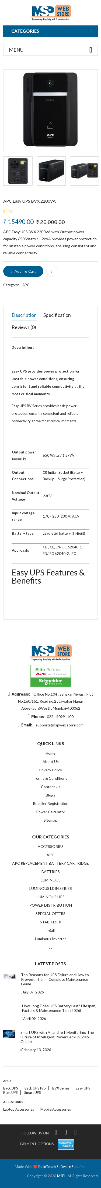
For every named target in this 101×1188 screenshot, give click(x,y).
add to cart (23, 271)
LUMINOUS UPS (51, 896)
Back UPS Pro (35, 1088)
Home (50, 753)
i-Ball (51, 930)
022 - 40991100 (60, 716)
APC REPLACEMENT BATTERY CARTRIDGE (50, 863)
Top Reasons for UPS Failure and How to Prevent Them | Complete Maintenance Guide (55, 979)
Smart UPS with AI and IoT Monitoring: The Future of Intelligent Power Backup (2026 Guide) (57, 1037)
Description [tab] (24, 315)
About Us (51, 761)
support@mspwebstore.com (59, 725)
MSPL (61, 1176)
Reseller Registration (50, 803)
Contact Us (50, 786)
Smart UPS (32, 1092)
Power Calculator (50, 811)
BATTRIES (50, 871)
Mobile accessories (55, 1109)
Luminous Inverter (50, 938)
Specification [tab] (57, 315)
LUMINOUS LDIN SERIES (50, 888)
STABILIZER (50, 922)
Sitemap (50, 820)
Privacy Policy (50, 770)
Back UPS (10, 1088)
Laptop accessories (18, 1109)
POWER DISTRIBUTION (50, 905)
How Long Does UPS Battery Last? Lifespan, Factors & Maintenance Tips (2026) (59, 1008)
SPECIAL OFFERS (50, 913)
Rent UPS (10, 1092)
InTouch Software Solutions (64, 1166)
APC (25, 285)
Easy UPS (83, 1088)
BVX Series (60, 1088)
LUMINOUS (51, 880)
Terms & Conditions (50, 778)
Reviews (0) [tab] (24, 327)
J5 (51, 947)
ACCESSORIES (51, 846)
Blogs (50, 795)
